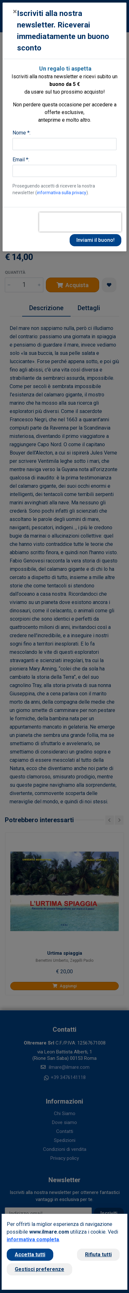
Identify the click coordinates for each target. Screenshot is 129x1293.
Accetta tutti (30, 1254)
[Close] (15, 11)
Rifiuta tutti (98, 1254)
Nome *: (21, 133)
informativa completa (33, 1239)
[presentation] (80, 222)
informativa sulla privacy (61, 192)
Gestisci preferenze (39, 1269)
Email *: (21, 160)
